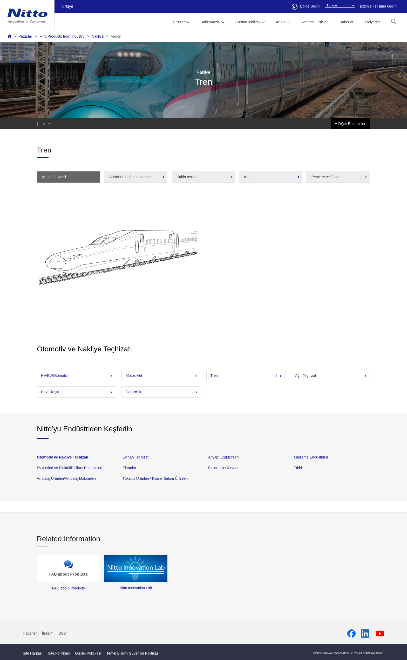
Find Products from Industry (61, 36)
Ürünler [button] (179, 22)
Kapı (248, 177)
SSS (62, 633)
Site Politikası (59, 653)
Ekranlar (129, 468)
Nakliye (98, 36)
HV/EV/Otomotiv (54, 375)
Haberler (347, 22)
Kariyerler (372, 22)
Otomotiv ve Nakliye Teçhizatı (62, 457)
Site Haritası (33, 653)
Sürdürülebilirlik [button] (247, 22)
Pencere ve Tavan (326, 177)
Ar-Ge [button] (281, 22)
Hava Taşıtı (50, 392)
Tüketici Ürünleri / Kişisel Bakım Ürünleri (155, 478)
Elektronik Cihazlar (223, 468)
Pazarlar (25, 36)
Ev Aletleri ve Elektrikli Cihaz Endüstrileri (69, 468)
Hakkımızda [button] (210, 22)
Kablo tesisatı (188, 177)
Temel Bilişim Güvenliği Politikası (133, 653)
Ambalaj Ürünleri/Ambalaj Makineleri (66, 478)
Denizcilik (133, 392)
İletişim (47, 633)
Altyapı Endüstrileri (223, 457)
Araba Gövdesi (54, 177)
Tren (214, 375)
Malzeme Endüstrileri (311, 457)
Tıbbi (298, 468)
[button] (393, 21)
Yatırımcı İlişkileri (314, 22)
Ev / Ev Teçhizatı (136, 457)
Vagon (116, 36)
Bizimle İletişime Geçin (378, 6)
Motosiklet (134, 375)
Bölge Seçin (306, 6)
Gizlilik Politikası (88, 653)
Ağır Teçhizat (305, 375)
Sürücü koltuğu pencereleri (131, 177)
